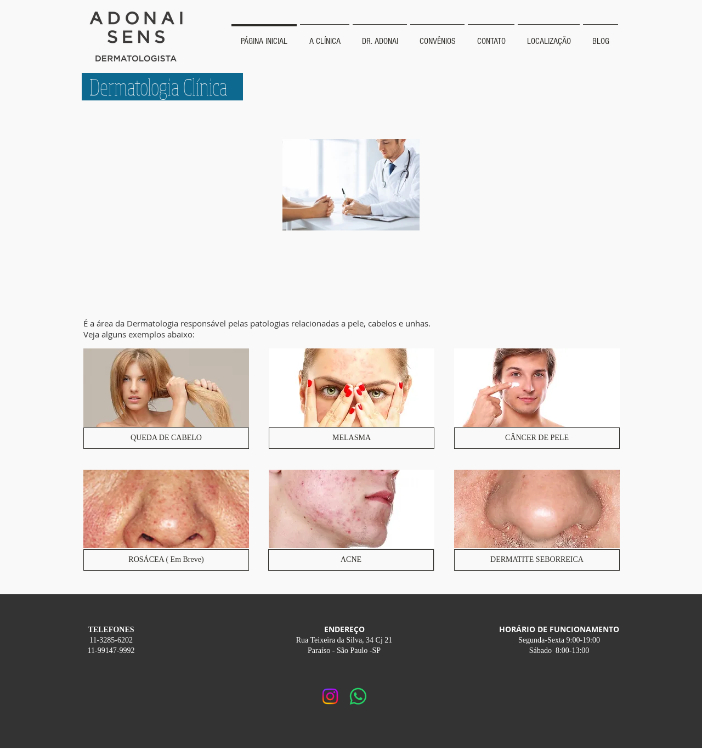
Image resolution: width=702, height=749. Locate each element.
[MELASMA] (351, 438)
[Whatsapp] (358, 696)
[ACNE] (351, 560)
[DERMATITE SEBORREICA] (537, 560)
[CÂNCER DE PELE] (537, 438)
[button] (166, 560)
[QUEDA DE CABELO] (166, 438)
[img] (537, 399)
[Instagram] (330, 696)
